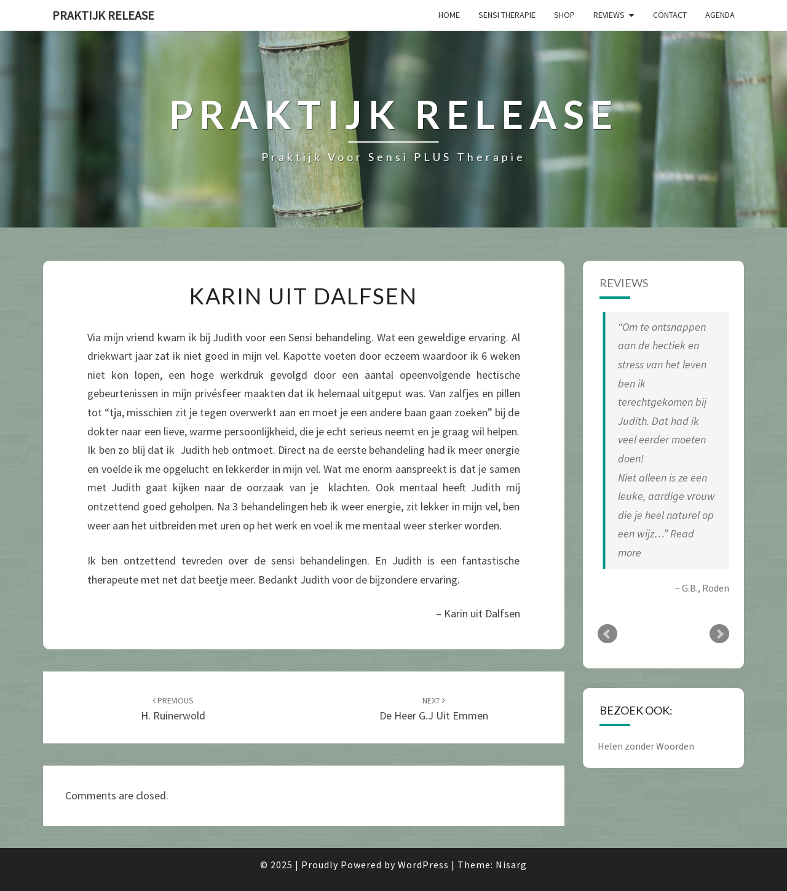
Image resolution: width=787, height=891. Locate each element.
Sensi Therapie (507, 14)
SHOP (564, 14)
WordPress (423, 864)
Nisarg (511, 864)
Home (449, 14)
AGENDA (720, 14)
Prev (607, 634)
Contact (670, 14)
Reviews (609, 14)
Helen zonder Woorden (646, 746)
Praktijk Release (103, 15)
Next (719, 634)
